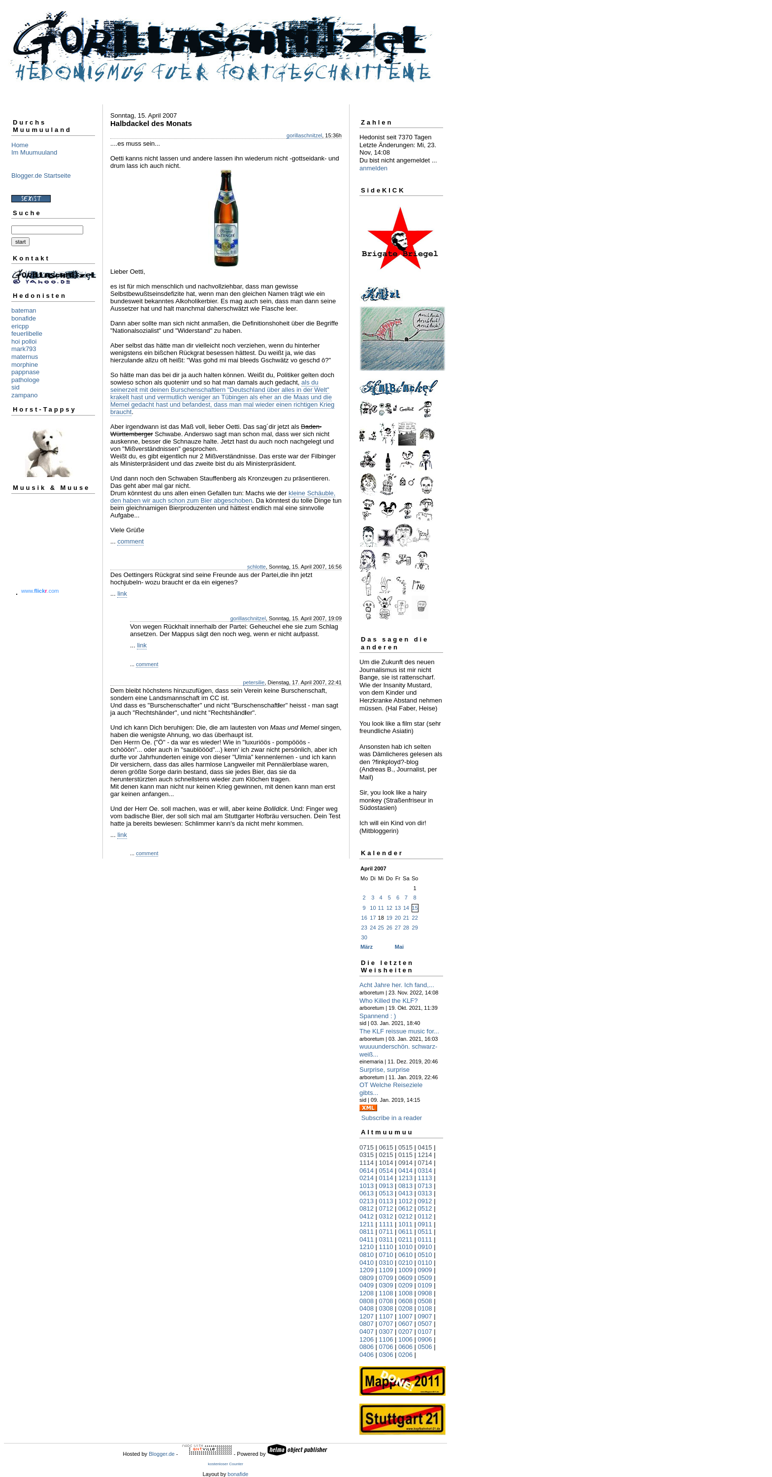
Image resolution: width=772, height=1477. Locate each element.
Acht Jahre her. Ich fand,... (396, 985)
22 (415, 918)
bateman (23, 310)
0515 (405, 1147)
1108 (386, 1293)
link (122, 593)
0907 (425, 1316)
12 (389, 908)
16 (364, 918)
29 (415, 928)
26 (389, 928)
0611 (405, 1231)
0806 (366, 1346)
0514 (386, 1170)
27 (398, 928)
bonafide (23, 318)
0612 (405, 1208)
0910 (425, 1247)
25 (381, 928)
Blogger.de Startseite (41, 175)
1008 (405, 1293)
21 (406, 918)
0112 (425, 1216)
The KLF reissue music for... (399, 1031)
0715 (366, 1147)
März (366, 947)
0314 (425, 1170)
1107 (386, 1316)
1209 (366, 1270)
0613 (366, 1193)
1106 (386, 1339)
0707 (386, 1323)
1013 (366, 1185)
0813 (405, 1185)
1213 (405, 1178)
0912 (425, 1201)
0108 (425, 1308)
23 (364, 928)
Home (20, 145)
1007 (405, 1316)
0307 (386, 1331)
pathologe (25, 380)
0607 (405, 1323)
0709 (386, 1278)
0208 (405, 1308)
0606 (405, 1346)
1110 (386, 1247)
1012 (405, 1201)
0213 (366, 1201)
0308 (386, 1308)
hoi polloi (23, 341)
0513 (386, 1193)
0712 (386, 1208)
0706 (386, 1346)
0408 (366, 1308)
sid (15, 387)
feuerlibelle (26, 333)
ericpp (20, 326)
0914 (405, 1162)
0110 (425, 1262)
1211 (366, 1224)
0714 (425, 1162)
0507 (425, 1323)
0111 (425, 1239)
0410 (366, 1262)
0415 (425, 1147)
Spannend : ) (377, 1016)
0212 (405, 1216)
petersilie (253, 682)
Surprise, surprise (384, 1069)
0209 (405, 1285)
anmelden (373, 168)
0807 (366, 1323)
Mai (399, 947)
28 (406, 928)
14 (406, 908)
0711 (386, 1231)
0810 (366, 1254)
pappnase (25, 372)
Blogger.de (162, 1454)
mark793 (23, 349)
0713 (425, 1185)
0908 (425, 1293)
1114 (366, 1162)
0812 (366, 1208)
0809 (366, 1278)
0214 (366, 1178)
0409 (366, 1285)
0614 (366, 1170)
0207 (405, 1331)
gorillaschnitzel (304, 135)
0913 (386, 1185)
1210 (366, 1247)
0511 (425, 1231)
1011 (405, 1224)
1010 (405, 1247)
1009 (405, 1270)
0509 (425, 1278)
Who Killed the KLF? (388, 1000)
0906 (425, 1339)
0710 (386, 1254)
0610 (405, 1254)
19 (389, 918)
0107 (425, 1331)
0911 (425, 1224)
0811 (366, 1231)
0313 (425, 1193)
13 (398, 908)
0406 (366, 1354)
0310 (386, 1262)
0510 (425, 1254)
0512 (425, 1208)
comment (130, 541)
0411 (366, 1239)
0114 (386, 1178)
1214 (425, 1154)
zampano (24, 395)
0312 (386, 1216)
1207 (366, 1316)
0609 (405, 1278)
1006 (405, 1339)
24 (373, 928)
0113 (386, 1201)
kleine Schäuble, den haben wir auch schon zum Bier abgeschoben (222, 496)
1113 (425, 1178)
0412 (366, 1216)
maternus (24, 356)
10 (373, 908)
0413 (405, 1193)
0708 (386, 1301)
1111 (386, 1224)
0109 (425, 1285)
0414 (405, 1170)
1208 (366, 1293)
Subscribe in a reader (391, 1118)
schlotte (256, 567)
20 (398, 918)
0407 (366, 1331)
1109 (386, 1270)
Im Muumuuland (34, 152)
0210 (405, 1262)
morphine (24, 364)
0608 (405, 1301)
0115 (405, 1154)
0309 (386, 1285)
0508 (425, 1301)
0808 (366, 1301)
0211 (405, 1239)
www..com (40, 591)
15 (415, 908)
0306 (386, 1354)
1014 (386, 1162)
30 (364, 937)
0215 (386, 1154)
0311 (386, 1239)
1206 (366, 1339)
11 (381, 908)
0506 (425, 1346)
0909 (425, 1270)
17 (373, 918)
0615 (386, 1147)
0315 (366, 1154)
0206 (405, 1354)
